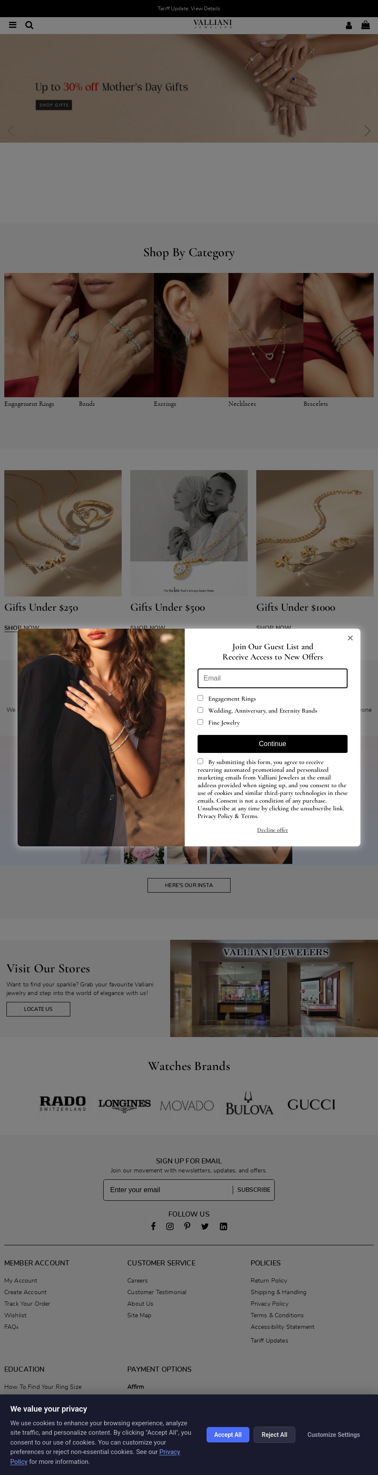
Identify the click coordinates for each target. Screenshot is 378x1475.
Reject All (275, 1434)
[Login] (348, 25)
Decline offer (272, 829)
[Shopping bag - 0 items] (365, 25)
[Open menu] (12, 25)
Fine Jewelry (219, 722)
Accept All (228, 1434)
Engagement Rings (227, 698)
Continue (272, 743)
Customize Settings (333, 1434)
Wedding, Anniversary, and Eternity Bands (257, 710)
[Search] (29, 25)
